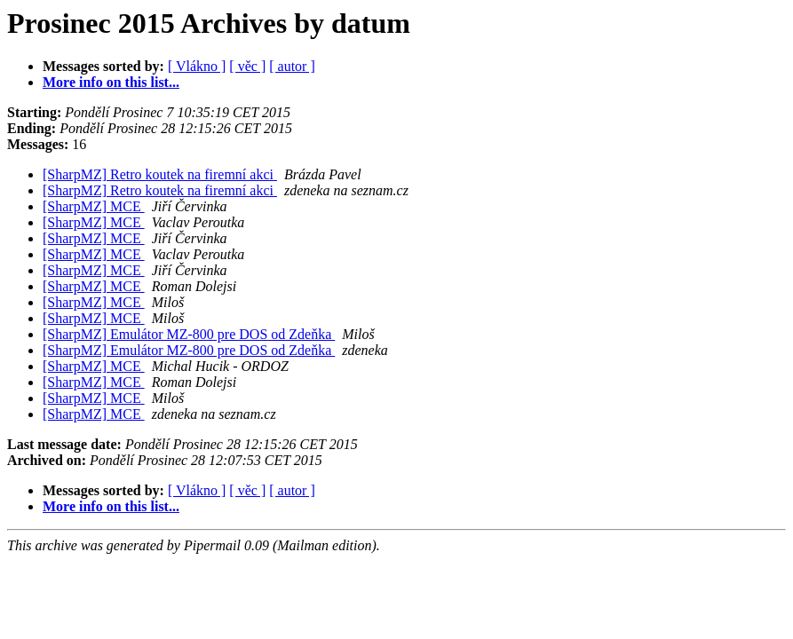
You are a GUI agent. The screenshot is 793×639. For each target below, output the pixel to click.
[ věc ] (247, 66)
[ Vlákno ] (197, 66)
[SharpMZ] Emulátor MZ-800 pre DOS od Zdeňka (189, 334)
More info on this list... (111, 82)
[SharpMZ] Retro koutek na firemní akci (160, 174)
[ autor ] (292, 66)
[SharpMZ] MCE (94, 206)
